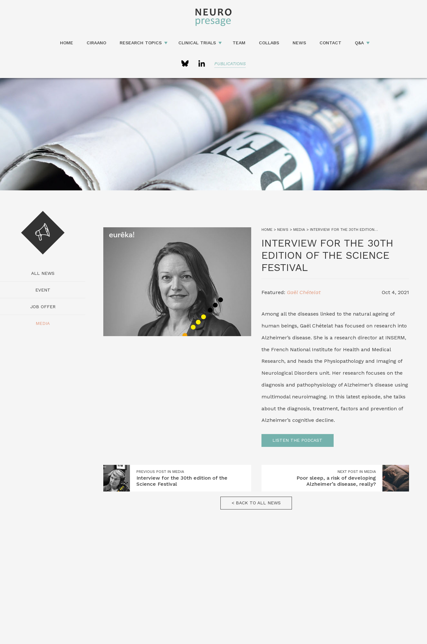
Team (239, 42)
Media (43, 323)
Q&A (359, 42)
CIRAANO (96, 42)
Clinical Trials (197, 42)
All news (43, 273)
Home (66, 42)
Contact (330, 42)
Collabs (269, 42)
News (299, 42)
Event (42, 289)
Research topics (141, 42)
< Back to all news (256, 502)
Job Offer (43, 306)
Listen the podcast (297, 440)
